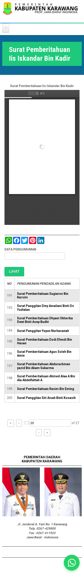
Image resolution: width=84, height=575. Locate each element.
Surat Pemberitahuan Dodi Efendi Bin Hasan (44, 341)
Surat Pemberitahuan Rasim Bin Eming (45, 389)
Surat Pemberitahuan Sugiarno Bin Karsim (42, 295)
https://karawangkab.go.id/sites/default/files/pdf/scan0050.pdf (42, 157)
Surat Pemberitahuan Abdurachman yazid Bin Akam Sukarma (43, 366)
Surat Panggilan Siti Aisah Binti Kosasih (46, 398)
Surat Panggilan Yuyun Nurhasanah (43, 331)
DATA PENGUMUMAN (20, 249)
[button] (72, 563)
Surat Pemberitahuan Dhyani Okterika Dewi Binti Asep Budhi (45, 320)
